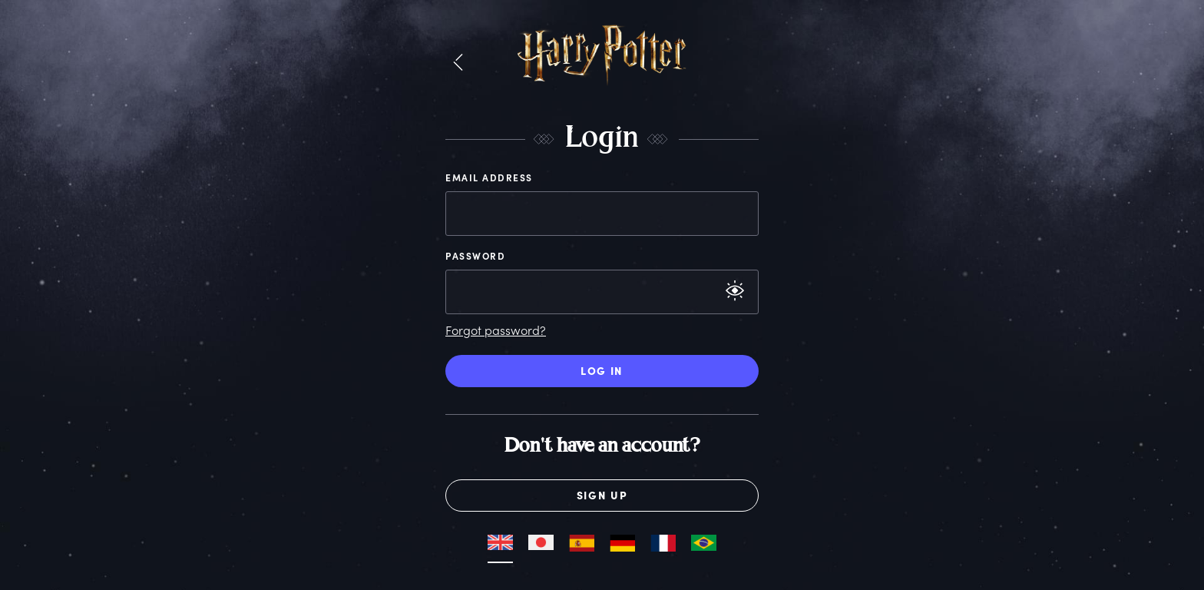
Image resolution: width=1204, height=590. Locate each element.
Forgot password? (495, 330)
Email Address (489, 177)
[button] (458, 63)
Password (475, 255)
